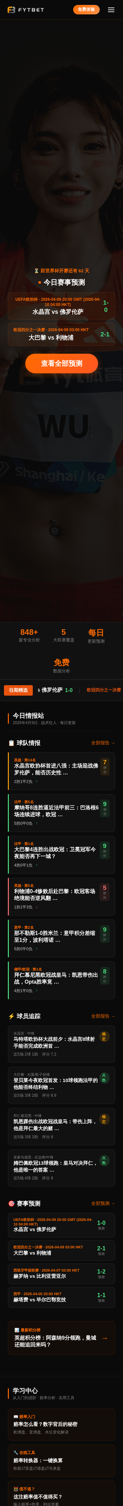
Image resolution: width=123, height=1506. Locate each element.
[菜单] (111, 9)
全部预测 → (103, 1203)
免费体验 (86, 9)
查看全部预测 (61, 363)
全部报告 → (103, 742)
